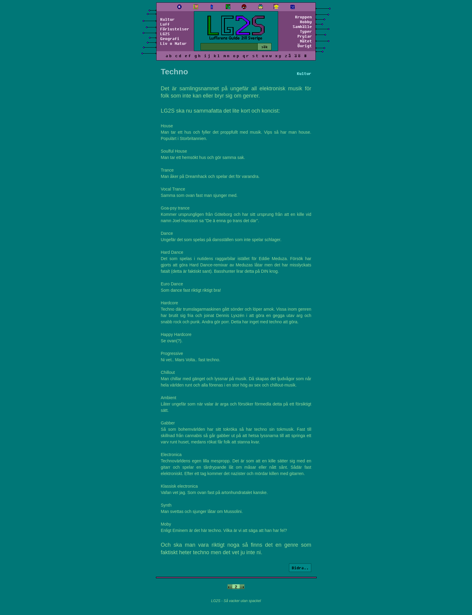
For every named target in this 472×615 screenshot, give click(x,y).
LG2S (165, 33)
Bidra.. (300, 567)
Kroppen (303, 16)
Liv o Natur (173, 43)
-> (242, 586)
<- (230, 586)
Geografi (169, 38)
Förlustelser (174, 28)
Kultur (167, 19)
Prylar (304, 36)
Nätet (306, 41)
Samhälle (302, 26)
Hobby (306, 21)
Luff (165, 24)
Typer (306, 31)
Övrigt (304, 45)
